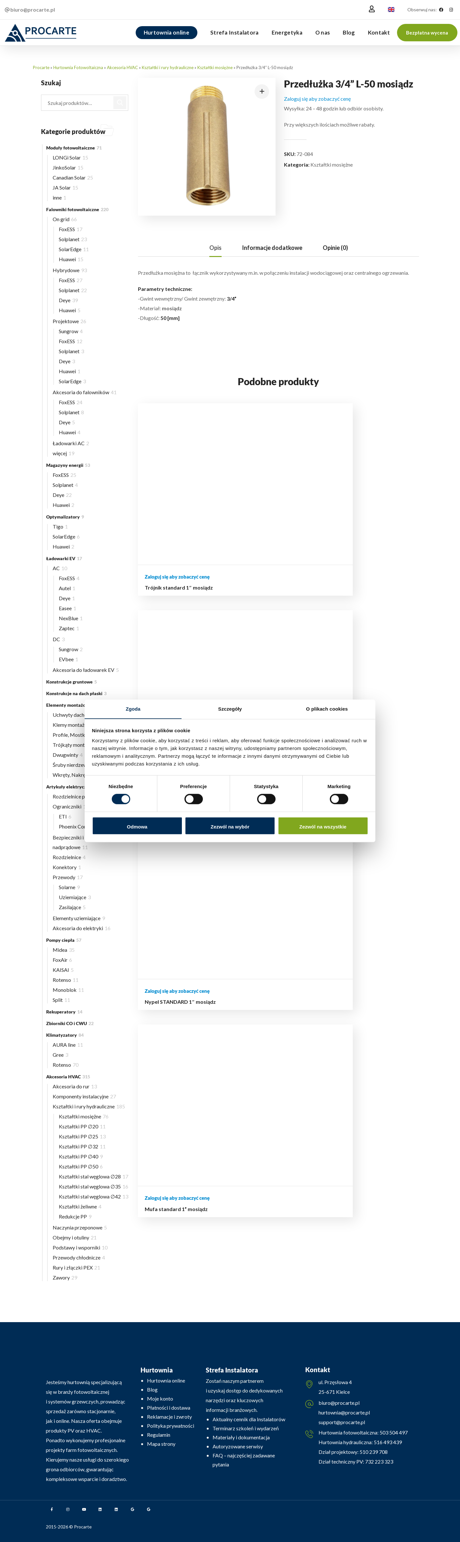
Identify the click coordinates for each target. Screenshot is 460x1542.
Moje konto (160, 1398)
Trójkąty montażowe (78, 745)
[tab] (215, 248)
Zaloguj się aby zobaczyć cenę (317, 99)
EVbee (68, 659)
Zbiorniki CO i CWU (70, 1023)
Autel (67, 588)
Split (61, 1000)
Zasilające (72, 907)
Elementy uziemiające (79, 918)
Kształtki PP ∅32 (82, 1146)
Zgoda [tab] (133, 708)
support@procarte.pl (342, 1423)
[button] (427, 32)
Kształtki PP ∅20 (82, 1126)
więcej (63, 453)
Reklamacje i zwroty (169, 1417)
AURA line (68, 1045)
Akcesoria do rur (75, 1086)
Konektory (67, 867)
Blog (152, 1389)
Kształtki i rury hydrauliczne (167, 67)
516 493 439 (387, 1444)
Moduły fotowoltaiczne (74, 147)
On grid (65, 219)
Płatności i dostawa (168, 1407)
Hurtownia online (166, 1380)
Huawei (71, 259)
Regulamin (158, 1435)
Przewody (68, 877)
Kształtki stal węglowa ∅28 (93, 1176)
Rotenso (65, 980)
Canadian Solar (73, 177)
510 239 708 (373, 1454)
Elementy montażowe (72, 705)
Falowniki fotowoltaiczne (77, 209)
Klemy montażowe (77, 725)
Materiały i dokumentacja (241, 1437)
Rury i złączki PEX (76, 1267)
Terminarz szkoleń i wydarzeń (246, 1428)
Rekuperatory (64, 1011)
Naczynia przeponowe (80, 1227)
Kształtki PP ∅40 (81, 1156)
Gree (60, 1055)
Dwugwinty (68, 755)
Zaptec (69, 628)
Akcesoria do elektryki (81, 928)
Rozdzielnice (69, 857)
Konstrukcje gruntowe (71, 681)
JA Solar (65, 187)
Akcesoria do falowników (85, 392)
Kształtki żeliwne (80, 1206)
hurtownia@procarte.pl (344, 1413)
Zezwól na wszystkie (323, 826)
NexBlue (71, 618)
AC (60, 568)
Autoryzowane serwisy (238, 1446)
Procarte (41, 67)
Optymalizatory (65, 516)
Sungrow (71, 331)
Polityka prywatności (170, 1426)
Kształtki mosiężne (215, 67)
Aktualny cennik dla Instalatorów (249, 1419)
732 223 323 (379, 1463)
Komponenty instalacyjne (84, 1096)
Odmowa (137, 826)
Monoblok (68, 990)
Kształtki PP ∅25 (82, 1136)
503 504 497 (393, 1434)
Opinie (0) (335, 247)
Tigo (60, 526)
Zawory (65, 1277)
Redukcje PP (75, 1216)
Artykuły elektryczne (72, 786)
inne (59, 197)
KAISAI (63, 970)
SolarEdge (74, 249)
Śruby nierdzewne (75, 765)
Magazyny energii (68, 465)
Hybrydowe (70, 270)
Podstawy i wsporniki (80, 1247)
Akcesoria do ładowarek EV (86, 670)
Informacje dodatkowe (272, 247)
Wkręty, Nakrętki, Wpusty (84, 775)
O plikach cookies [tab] (327, 708)
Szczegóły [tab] (230, 708)
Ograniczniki (71, 806)
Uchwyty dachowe (75, 715)
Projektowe (69, 321)
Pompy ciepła (63, 940)
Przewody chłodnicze (79, 1257)
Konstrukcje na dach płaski (76, 693)
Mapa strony (161, 1444)
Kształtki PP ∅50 (81, 1166)
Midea (64, 950)
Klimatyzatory (65, 1035)
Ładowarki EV (64, 558)
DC (59, 639)
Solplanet (73, 239)
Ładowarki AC (71, 443)
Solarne (69, 887)
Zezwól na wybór (230, 826)
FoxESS (70, 229)
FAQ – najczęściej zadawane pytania (244, 1459)
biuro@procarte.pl (339, 1404)
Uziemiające (75, 897)
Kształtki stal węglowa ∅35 (93, 1186)
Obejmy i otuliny (75, 1237)
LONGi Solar (70, 157)
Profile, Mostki (73, 735)
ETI (65, 816)
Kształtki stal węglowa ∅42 (93, 1196)
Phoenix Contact (79, 826)
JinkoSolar (68, 167)
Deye (68, 300)
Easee (67, 608)
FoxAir (62, 960)
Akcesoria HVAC (122, 67)
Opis (215, 247)
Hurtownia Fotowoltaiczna (78, 67)
